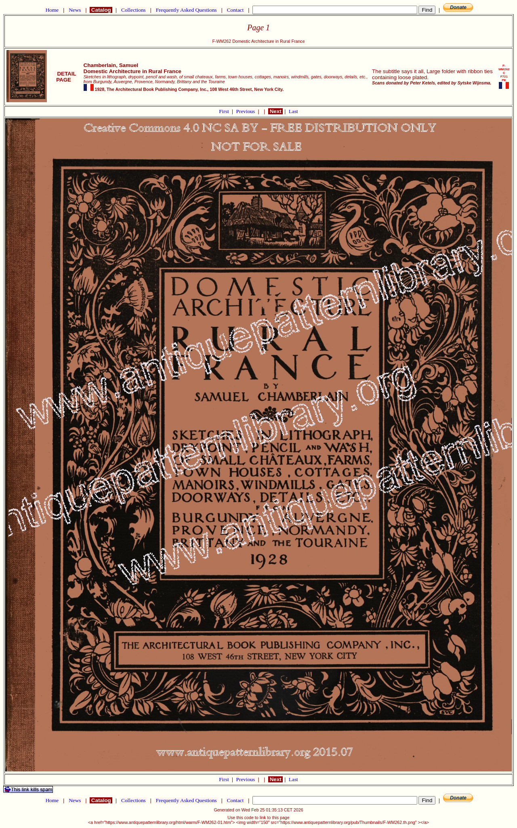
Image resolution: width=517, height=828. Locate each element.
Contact (235, 10)
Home (52, 10)
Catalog (101, 10)
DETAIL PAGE (65, 77)
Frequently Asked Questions (186, 10)
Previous (246, 111)
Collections (133, 10)
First (224, 111)
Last (293, 111)
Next (275, 111)
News (74, 10)
